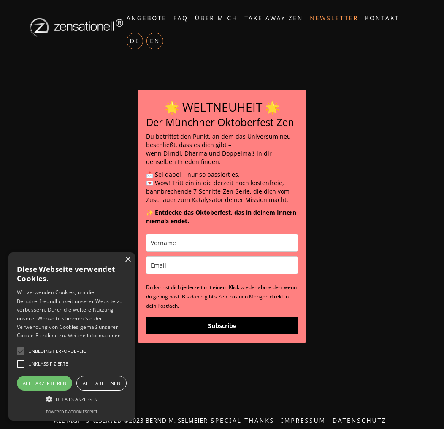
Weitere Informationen (94, 335)
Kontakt (382, 18)
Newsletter (334, 18)
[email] (222, 265)
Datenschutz (360, 420)
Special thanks (242, 420)
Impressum (303, 420)
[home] (75, 28)
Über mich (216, 18)
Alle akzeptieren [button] (44, 383)
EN (155, 41)
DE (135, 41)
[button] (72, 399)
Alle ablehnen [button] (101, 383)
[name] (222, 243)
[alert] (71, 336)
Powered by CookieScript (71, 412)
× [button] (128, 260)
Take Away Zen (273, 18)
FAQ (180, 18)
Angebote (147, 18)
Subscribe (222, 326)
